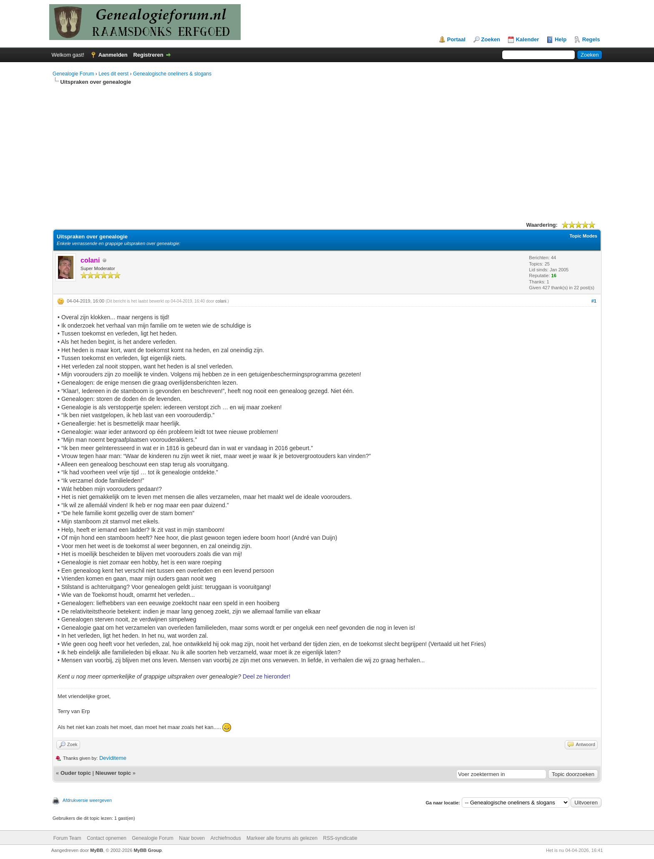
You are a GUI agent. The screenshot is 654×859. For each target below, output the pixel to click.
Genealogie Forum (73, 74)
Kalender (527, 39)
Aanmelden (113, 55)
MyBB (96, 850)
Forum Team (67, 838)
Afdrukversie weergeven (87, 800)
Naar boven (192, 838)
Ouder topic (75, 773)
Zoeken (491, 39)
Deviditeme (112, 758)
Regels (591, 39)
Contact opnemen (106, 838)
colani (221, 301)
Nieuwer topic (113, 773)
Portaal (456, 39)
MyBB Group (147, 850)
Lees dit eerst (113, 74)
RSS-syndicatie (340, 838)
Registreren (148, 55)
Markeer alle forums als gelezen (282, 838)
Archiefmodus (225, 838)
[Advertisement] (327, 148)
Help (560, 39)
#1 (593, 300)
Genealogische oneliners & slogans (172, 74)
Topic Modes (583, 235)
